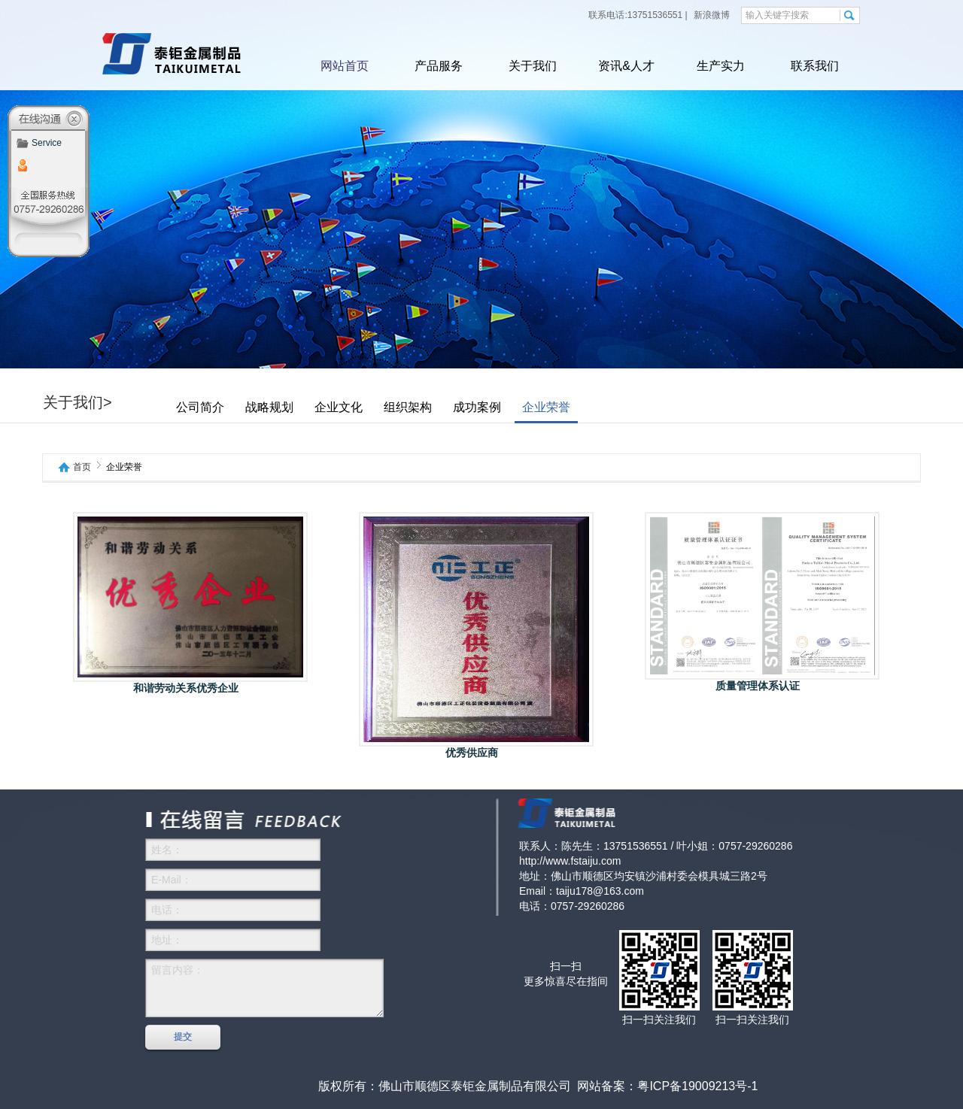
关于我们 (533, 65)
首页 (82, 467)
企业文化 (338, 407)
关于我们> (77, 402)
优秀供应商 (471, 753)
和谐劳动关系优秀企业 (185, 688)
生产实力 (721, 65)
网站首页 (344, 65)
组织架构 (408, 407)
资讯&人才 (626, 65)
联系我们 (815, 65)
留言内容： (264, 988)
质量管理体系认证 (757, 686)
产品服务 (439, 65)
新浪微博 (710, 15)
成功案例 (477, 407)
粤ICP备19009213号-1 (697, 1086)
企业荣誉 (546, 407)
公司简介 (200, 407)
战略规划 (269, 407)
